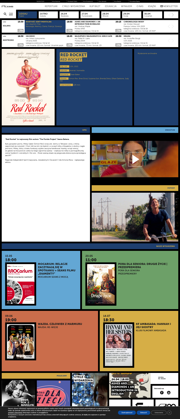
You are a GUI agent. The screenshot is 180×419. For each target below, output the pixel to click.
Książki (152, 6)
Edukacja (111, 6)
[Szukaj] (5, 14)
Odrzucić (143, 413)
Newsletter (169, 6)
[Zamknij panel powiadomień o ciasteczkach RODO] (169, 413)
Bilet (20, 30)
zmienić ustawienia (15, 413)
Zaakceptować (126, 413)
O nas (140, 6)
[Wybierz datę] (10, 14)
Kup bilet (95, 6)
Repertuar (51, 6)
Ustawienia (159, 413)
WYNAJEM (126, 6)
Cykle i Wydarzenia (73, 6)
